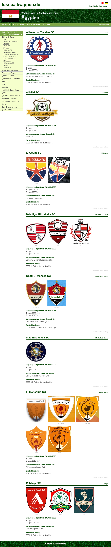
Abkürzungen (18, 25)
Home (91, 6)
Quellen (46, 25)
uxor (4, 93)
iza (3, 84)
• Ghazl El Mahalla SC (10, 56)
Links (96, 6)
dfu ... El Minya (8, 37)
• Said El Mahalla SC (9, 59)
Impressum (103, 6)
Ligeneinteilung (33, 25)
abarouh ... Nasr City (10, 98)
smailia (5, 87)
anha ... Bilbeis (8, 76)
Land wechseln (103, 25)
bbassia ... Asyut (8, 73)
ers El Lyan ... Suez (9, 107)
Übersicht (6, 25)
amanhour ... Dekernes (11, 79)
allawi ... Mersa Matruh (11, 95)
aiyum (4, 81)
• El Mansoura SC (8, 63)
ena (4, 104)
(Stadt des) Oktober (10, 70)
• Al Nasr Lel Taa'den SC (10, 41)
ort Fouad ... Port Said (10, 101)
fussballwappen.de (21, 4)
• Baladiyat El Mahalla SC (11, 54)
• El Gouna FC (7, 50)
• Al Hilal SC (6, 46)
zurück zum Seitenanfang (100, 86)
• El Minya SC (7, 67)
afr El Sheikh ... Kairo (10, 90)
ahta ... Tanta (7, 110)
